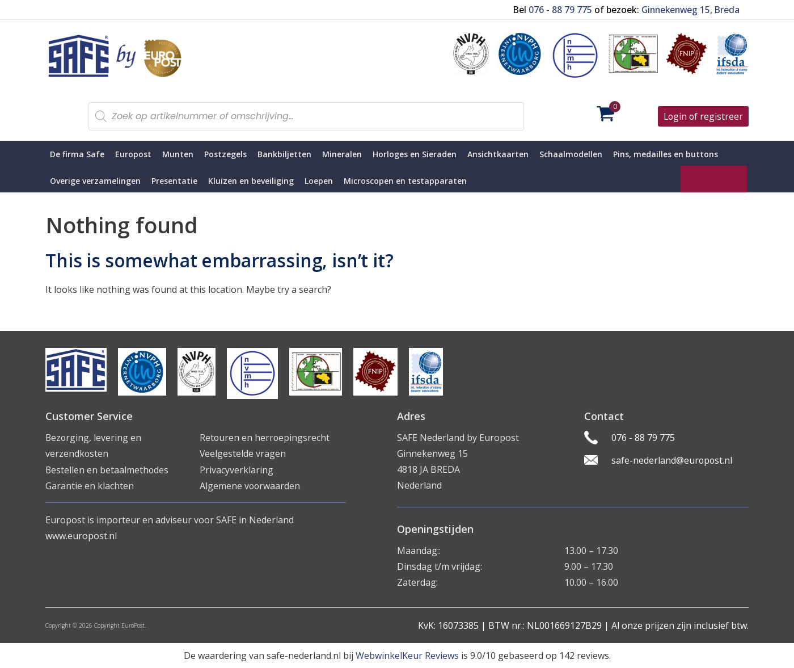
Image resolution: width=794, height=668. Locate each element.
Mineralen (342, 154)
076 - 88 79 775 (557, 9)
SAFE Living (713, 179)
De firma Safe (77, 154)
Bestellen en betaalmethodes (107, 469)
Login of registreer (702, 116)
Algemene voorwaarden (250, 485)
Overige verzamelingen (95, 180)
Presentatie (174, 180)
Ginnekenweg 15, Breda (688, 9)
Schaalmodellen (570, 154)
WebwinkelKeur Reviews (407, 655)
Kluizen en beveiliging (251, 180)
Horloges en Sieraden (415, 154)
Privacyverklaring (236, 469)
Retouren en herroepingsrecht (265, 437)
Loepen (319, 180)
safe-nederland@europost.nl (673, 460)
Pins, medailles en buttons (665, 154)
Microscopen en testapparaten (405, 180)
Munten (177, 154)
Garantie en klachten (89, 485)
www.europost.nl (81, 534)
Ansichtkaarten (498, 154)
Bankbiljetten (284, 154)
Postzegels (225, 154)
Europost (133, 154)
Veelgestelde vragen (243, 453)
